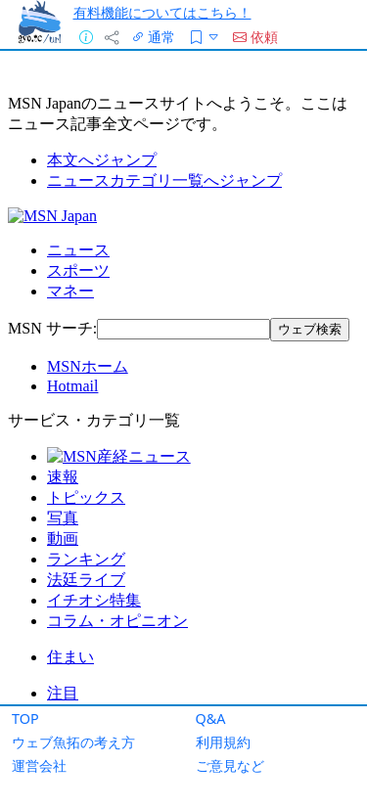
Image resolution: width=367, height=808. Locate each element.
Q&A (211, 718)
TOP (25, 718)
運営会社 (39, 765)
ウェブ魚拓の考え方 (73, 742)
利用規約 (223, 742)
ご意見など (230, 765)
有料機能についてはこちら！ (162, 12)
